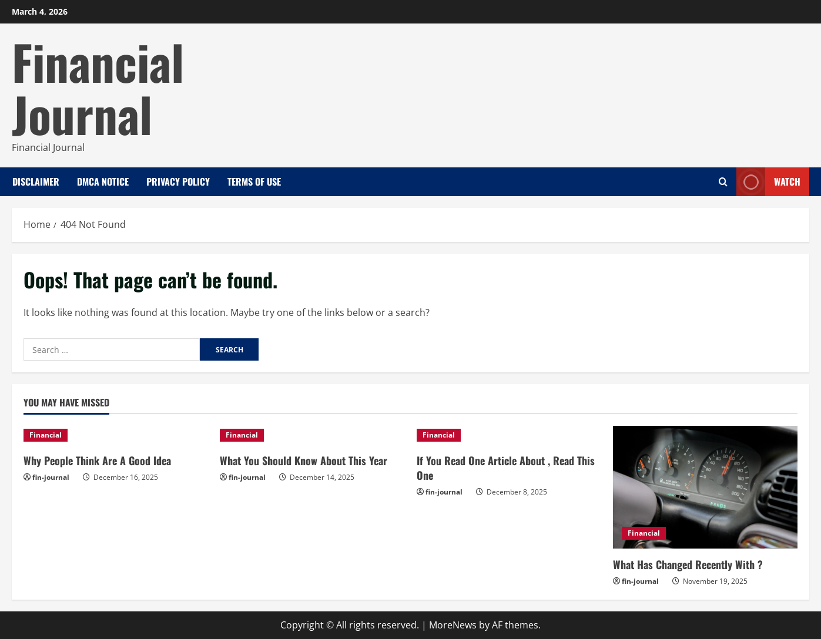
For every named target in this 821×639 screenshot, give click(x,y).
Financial (45, 435)
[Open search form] (723, 181)
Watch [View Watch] (768, 181)
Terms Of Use (254, 181)
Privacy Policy (178, 181)
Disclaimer (35, 181)
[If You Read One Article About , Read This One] (509, 435)
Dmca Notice (103, 181)
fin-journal (50, 477)
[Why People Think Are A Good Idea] (116, 435)
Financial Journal (98, 87)
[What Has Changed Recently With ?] (705, 487)
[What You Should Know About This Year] (312, 435)
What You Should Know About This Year (303, 460)
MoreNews (453, 624)
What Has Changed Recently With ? (688, 564)
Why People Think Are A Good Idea (97, 460)
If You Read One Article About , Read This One (506, 468)
